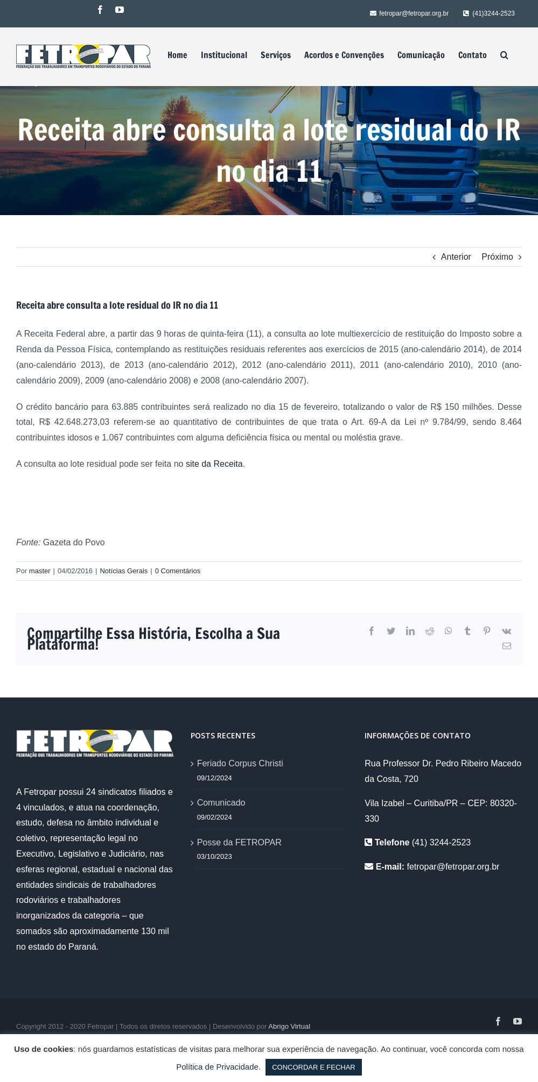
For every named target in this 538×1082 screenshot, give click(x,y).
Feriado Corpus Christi (240, 763)
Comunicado (221, 802)
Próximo (497, 256)
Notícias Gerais (124, 571)
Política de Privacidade (217, 1066)
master (40, 571)
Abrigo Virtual (289, 1026)
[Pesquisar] (504, 55)
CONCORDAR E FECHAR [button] (313, 1067)
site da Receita (214, 463)
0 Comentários (178, 571)
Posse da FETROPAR (239, 842)
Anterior (456, 256)
